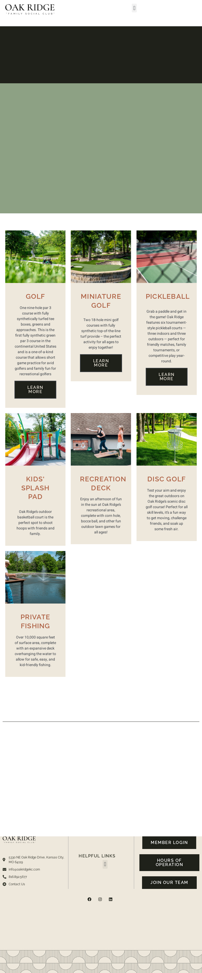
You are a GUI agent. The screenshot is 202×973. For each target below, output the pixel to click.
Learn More (35, 389)
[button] (134, 8)
